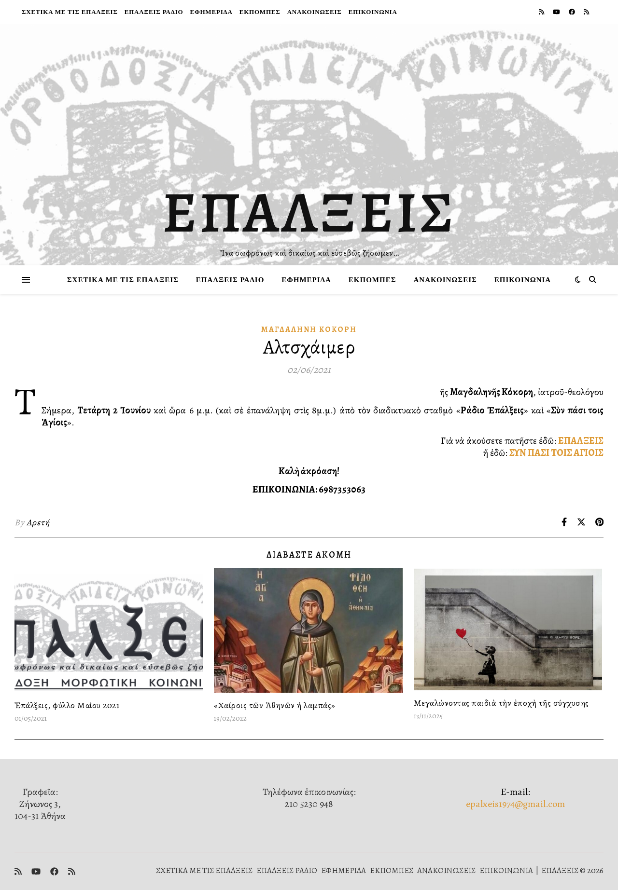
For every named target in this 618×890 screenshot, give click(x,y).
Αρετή (38, 522)
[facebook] (572, 12)
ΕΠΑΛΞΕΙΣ (309, 212)
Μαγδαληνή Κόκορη (309, 329)
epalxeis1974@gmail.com (515, 803)
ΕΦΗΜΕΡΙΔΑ (211, 11)
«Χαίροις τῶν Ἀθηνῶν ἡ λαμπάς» (275, 705)
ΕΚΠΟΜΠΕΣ (260, 11)
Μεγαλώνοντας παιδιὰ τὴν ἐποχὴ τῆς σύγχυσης (501, 703)
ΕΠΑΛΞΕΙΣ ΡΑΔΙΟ (154, 11)
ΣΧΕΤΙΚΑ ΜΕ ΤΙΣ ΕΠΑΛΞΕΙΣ (70, 11)
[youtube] (557, 12)
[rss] (542, 12)
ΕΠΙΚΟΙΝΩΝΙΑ (373, 11)
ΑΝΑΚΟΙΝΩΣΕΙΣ (314, 11)
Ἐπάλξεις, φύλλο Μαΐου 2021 (66, 705)
